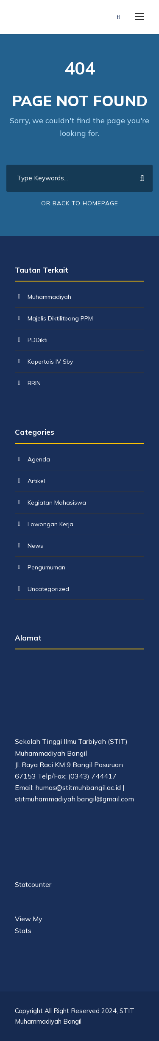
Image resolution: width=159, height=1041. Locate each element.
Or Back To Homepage (79, 203)
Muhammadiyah (49, 297)
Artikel (36, 481)
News (35, 545)
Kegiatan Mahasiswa (57, 502)
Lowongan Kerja (50, 524)
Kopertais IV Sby (50, 361)
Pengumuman (46, 567)
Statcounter (33, 884)
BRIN (34, 383)
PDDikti (37, 340)
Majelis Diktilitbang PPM (60, 318)
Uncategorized (48, 589)
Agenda (39, 459)
